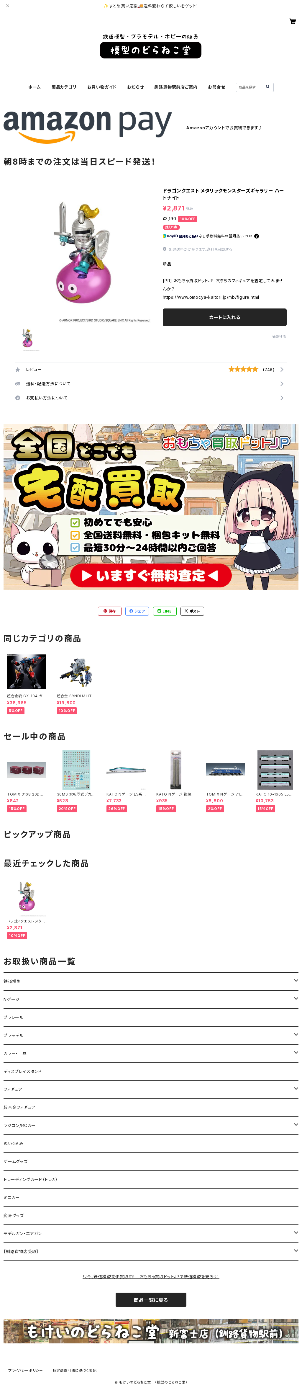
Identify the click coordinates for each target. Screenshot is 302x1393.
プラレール (14, 1017)
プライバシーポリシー (25, 1370)
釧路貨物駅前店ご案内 (175, 86)
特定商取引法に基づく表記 (74, 1370)
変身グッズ (14, 1215)
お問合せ (216, 86)
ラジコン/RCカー (20, 1125)
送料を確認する (220, 249)
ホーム (34, 86)
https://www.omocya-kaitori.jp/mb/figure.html (211, 297)
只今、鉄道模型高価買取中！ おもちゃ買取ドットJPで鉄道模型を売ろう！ (151, 1276)
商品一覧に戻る (151, 1300)
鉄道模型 (12, 981)
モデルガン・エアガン (23, 1233)
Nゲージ (12, 999)
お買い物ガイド (102, 86)
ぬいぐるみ (14, 1143)
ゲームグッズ (16, 1161)
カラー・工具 (15, 1053)
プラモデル (14, 1035)
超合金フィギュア (19, 1107)
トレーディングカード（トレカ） (31, 1179)
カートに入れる (224, 317)
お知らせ (135, 86)
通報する (279, 336)
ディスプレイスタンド (23, 1071)
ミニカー (12, 1197)
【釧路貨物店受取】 (21, 1251)
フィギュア (13, 1089)
